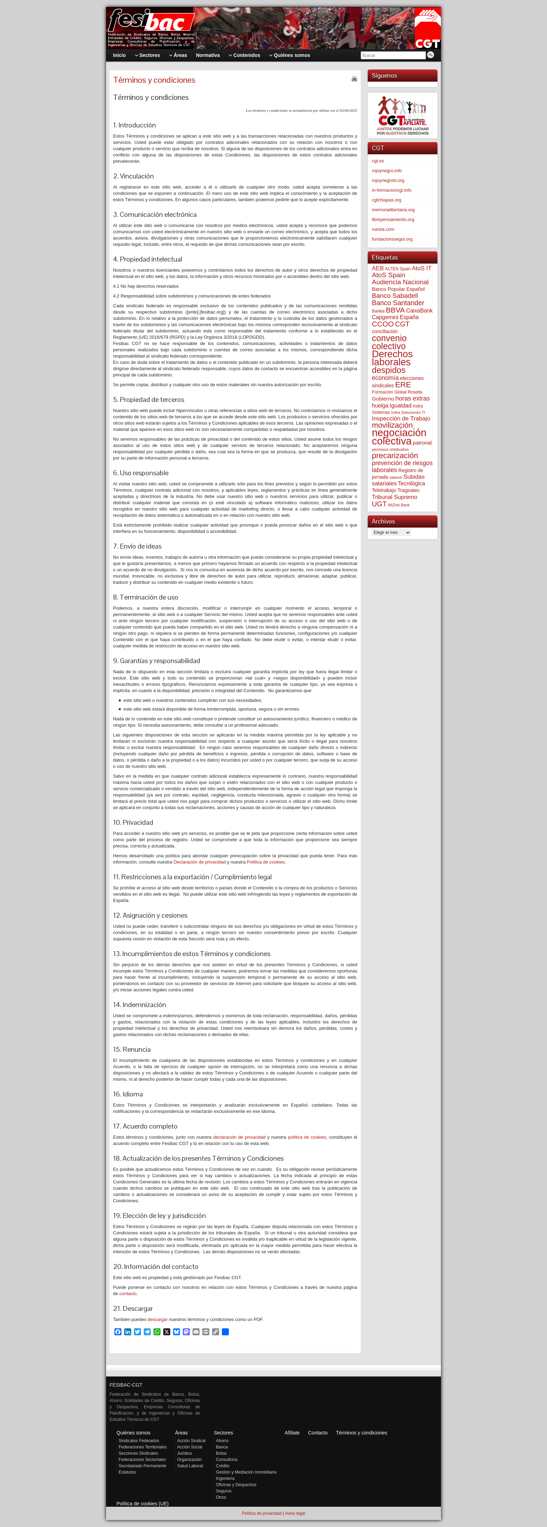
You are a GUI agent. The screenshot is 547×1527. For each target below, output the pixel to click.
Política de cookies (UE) (142, 1503)
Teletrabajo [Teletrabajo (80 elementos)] (384, 490)
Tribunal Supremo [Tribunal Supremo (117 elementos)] (394, 497)
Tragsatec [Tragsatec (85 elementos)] (408, 490)
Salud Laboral (190, 1465)
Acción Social (189, 1447)
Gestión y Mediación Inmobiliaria (246, 1472)
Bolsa (221, 1453)
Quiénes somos (133, 1433)
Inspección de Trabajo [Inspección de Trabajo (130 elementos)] (401, 418)
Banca (222, 1447)
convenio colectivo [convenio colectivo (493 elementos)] (389, 342)
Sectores (223, 1433)
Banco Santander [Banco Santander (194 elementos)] (398, 303)
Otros (221, 1497)
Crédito (223, 1465)
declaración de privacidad (239, 1137)
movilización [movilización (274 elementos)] (392, 425)
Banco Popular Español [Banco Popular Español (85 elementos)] (398, 289)
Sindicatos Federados (139, 1440)
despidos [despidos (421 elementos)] (389, 370)
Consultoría (226, 1459)
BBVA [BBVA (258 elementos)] (395, 310)
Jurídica (184, 1453)
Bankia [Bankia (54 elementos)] (378, 311)
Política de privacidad (262, 1513)
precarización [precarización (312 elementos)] (395, 455)
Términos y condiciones (361, 1433)
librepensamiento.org (393, 219)
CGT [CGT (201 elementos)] (402, 324)
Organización (189, 1459)
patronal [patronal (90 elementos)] (422, 443)
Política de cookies (266, 862)
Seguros (224, 1491)
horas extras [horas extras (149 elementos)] (412, 398)
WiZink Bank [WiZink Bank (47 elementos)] (399, 505)
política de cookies (307, 1137)
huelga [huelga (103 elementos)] (380, 406)
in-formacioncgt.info (391, 190)
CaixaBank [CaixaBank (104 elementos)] (419, 311)
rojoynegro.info (387, 170)
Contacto (318, 1433)
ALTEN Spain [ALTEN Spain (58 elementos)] (398, 268)
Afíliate (292, 1433)
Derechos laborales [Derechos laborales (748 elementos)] (392, 357)
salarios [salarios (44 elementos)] (395, 477)
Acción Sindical (191, 1440)
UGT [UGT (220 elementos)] (379, 504)
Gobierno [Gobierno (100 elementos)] (383, 399)
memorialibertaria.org (393, 209)
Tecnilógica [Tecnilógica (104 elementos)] (411, 483)
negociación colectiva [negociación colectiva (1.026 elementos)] (399, 437)
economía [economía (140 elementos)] (385, 377)
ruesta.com (383, 229)
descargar (158, 1319)
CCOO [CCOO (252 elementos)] (383, 324)
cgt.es (378, 160)
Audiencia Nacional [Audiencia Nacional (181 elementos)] (400, 282)
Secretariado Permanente (142, 1465)
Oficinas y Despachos (236, 1484)
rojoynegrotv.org (388, 180)
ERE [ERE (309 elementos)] (403, 384)
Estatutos (127, 1472)
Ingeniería (225, 1478)
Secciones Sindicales (138, 1453)
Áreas (181, 1433)
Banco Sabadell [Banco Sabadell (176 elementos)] (395, 295)
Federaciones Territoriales (143, 1447)
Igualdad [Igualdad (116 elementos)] (401, 405)
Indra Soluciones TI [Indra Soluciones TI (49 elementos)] (408, 412)
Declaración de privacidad (199, 862)
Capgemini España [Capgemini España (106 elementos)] (395, 317)
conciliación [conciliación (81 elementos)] (385, 331)
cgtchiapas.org (387, 200)
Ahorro (222, 1440)
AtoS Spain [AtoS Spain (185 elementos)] (388, 275)
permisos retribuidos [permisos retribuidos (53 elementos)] (390, 449)
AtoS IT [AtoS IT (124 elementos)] (422, 268)
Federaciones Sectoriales (142, 1459)
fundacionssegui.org (392, 239)
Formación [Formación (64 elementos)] (382, 392)
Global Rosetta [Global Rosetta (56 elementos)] (408, 392)
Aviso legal (295, 1513)
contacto (127, 1293)
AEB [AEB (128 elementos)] (378, 268)
